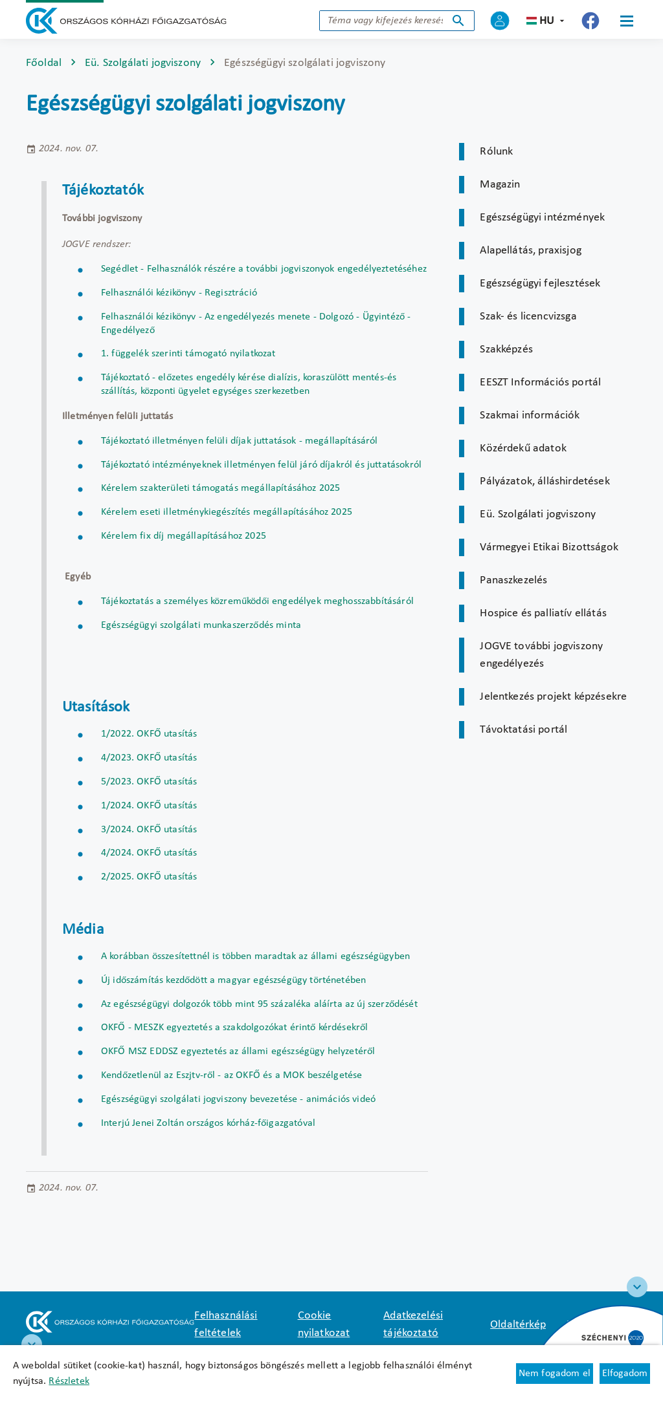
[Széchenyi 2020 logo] (637, 1287)
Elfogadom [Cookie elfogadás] (624, 1373)
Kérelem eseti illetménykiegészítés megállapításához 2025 (226, 512)
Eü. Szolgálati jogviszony (143, 63)
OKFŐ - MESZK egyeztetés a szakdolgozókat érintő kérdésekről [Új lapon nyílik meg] (234, 1027)
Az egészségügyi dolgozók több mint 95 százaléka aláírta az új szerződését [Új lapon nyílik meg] (259, 1004)
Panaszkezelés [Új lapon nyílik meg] (513, 580)
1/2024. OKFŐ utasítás (149, 806)
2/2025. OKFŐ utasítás (149, 877)
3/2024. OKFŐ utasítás (149, 830)
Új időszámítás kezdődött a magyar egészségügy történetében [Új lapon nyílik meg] (233, 980)
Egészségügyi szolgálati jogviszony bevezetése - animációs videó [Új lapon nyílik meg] (238, 1099)
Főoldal (44, 63)
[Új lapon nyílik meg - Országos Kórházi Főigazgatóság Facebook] (590, 20)
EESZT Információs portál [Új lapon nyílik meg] (540, 382)
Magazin (500, 184)
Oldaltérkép (518, 1325)
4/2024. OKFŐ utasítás (149, 853)
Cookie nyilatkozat (324, 1324)
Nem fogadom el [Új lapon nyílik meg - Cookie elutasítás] (554, 1373)
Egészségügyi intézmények (542, 217)
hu (546, 21)
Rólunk (496, 152)
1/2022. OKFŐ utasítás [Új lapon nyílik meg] (149, 734)
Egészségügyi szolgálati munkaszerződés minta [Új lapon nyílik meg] (201, 625)
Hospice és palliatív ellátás (543, 613)
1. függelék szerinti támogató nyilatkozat (188, 354)
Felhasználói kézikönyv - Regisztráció (179, 293)
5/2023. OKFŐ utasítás (149, 782)
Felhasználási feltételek (225, 1324)
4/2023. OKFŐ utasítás (149, 758)
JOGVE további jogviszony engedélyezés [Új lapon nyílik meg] (541, 655)
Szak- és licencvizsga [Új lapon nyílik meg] (528, 316)
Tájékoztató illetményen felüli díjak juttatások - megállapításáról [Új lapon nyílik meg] (239, 441)
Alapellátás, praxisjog (530, 250)
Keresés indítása (458, 20)
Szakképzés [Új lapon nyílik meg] (506, 349)
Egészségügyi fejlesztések (540, 283)
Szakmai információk (529, 415)
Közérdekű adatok (523, 448)
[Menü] (626, 20)
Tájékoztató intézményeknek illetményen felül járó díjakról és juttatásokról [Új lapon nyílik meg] (261, 465)
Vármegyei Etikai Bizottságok (549, 547)
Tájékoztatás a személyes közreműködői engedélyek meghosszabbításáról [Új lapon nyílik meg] (257, 601)
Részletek (69, 1381)
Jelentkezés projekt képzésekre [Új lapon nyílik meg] (553, 697)
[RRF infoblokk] (31, 1344)
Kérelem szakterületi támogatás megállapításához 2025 (220, 488)
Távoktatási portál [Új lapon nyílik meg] (523, 730)
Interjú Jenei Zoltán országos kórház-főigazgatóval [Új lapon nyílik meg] (208, 1123)
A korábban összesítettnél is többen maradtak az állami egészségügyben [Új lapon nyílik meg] (255, 956)
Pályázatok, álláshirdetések (544, 481)
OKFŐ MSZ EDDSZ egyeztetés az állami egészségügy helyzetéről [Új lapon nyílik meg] (238, 1051)
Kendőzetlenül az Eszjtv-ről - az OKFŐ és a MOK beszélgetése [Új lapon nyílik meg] (231, 1075)
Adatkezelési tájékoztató (413, 1324)
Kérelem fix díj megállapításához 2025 (183, 536)
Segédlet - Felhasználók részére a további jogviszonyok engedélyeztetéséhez (264, 269)
